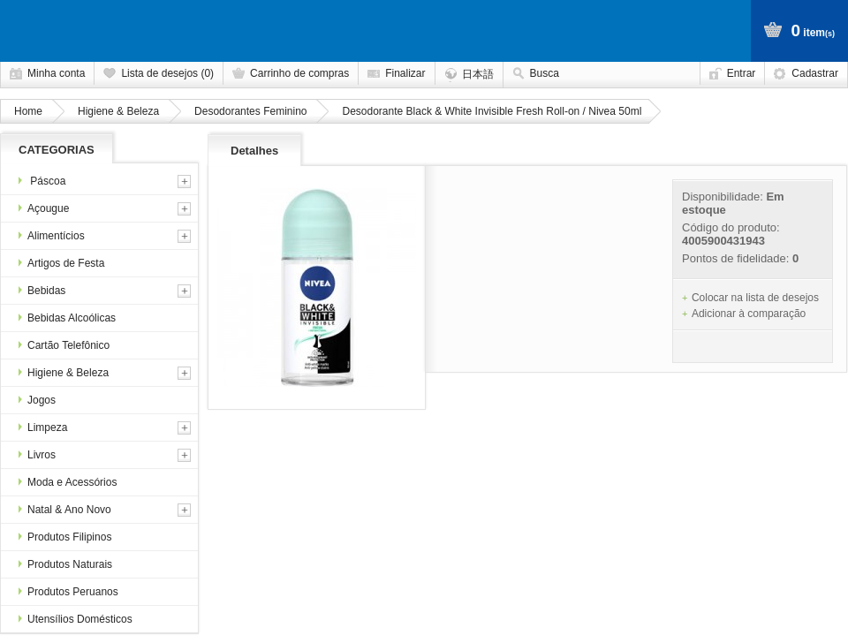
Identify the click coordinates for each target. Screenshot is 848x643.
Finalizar (405, 73)
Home (28, 111)
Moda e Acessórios (68, 482)
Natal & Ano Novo (65, 509)
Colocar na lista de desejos (755, 297)
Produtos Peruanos (68, 592)
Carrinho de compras (299, 73)
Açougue (44, 208)
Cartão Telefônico (64, 345)
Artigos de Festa (61, 263)
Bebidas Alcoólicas (67, 318)
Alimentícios (52, 236)
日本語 (478, 74)
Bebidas (42, 290)
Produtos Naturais (65, 564)
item (813, 30)
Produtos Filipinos (65, 537)
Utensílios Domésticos (75, 619)
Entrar (741, 73)
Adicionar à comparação (749, 313)
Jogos (37, 400)
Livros (37, 455)
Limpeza (43, 427)
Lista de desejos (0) (167, 73)
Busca (544, 73)
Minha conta (56, 73)
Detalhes (254, 150)
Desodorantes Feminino (250, 111)
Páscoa (42, 181)
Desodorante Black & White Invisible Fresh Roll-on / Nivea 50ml (491, 111)
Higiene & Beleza (118, 111)
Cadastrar (814, 73)
